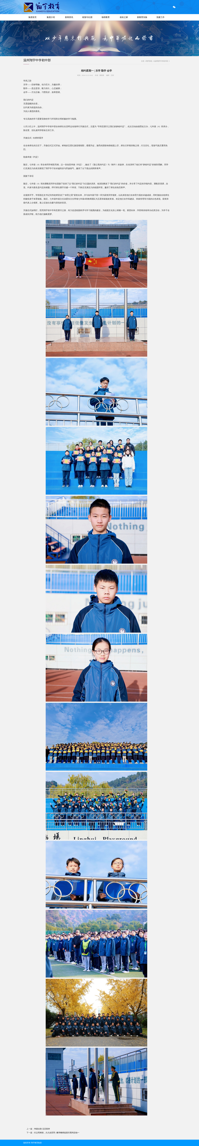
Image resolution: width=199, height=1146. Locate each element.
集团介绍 (51, 17)
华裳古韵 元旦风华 (42, 1129)
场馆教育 (106, 17)
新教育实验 (142, 17)
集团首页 (32, 17)
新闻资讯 (69, 17)
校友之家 (124, 17)
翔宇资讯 (149, 61)
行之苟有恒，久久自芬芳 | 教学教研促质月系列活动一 (56, 1133)
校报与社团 (87, 17)
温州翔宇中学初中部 (37, 60)
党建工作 (160, 17)
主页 (142, 61)
